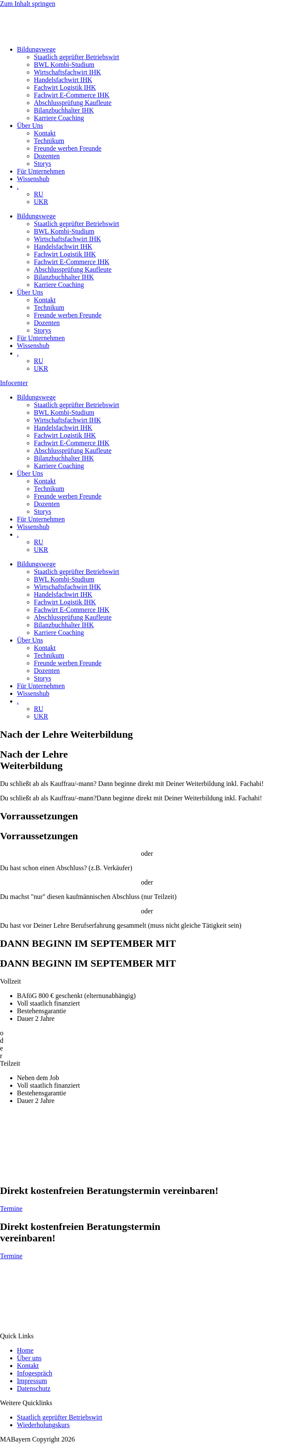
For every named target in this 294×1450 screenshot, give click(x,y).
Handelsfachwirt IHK (63, 79)
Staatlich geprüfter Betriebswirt (76, 57)
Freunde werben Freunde (68, 148)
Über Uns (30, 125)
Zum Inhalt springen (27, 3)
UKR (41, 201)
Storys (42, 163)
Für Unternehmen (41, 171)
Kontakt (45, 133)
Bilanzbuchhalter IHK (64, 110)
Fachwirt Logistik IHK (65, 87)
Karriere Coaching (59, 117)
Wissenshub (33, 178)
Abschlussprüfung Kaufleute (73, 102)
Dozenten (47, 156)
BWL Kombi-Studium (64, 64)
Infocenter (14, 382)
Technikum (49, 140)
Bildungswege (36, 49)
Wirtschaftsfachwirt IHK (67, 72)
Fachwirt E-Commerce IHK (72, 95)
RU (38, 194)
